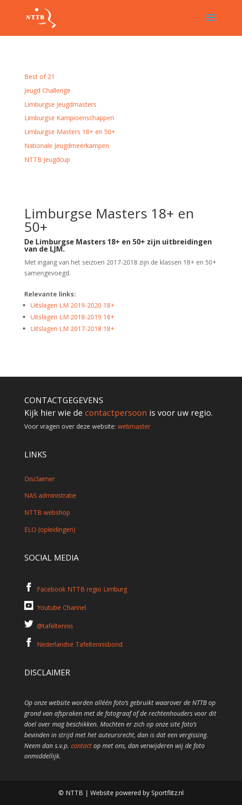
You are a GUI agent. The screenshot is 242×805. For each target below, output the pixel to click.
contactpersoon (116, 412)
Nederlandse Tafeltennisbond (80, 644)
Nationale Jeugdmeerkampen (66, 145)
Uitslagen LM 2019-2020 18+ (72, 305)
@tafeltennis (55, 626)
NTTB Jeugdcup (47, 159)
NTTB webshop (47, 512)
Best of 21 (39, 76)
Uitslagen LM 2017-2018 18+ (72, 328)
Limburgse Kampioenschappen (69, 117)
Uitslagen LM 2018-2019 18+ (72, 317)
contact (81, 745)
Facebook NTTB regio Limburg (82, 589)
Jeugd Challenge (47, 90)
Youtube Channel (61, 607)
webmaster (134, 426)
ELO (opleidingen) (49, 529)
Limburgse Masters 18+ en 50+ (69, 131)
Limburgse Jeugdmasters (60, 104)
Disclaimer (39, 478)
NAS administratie (50, 495)
